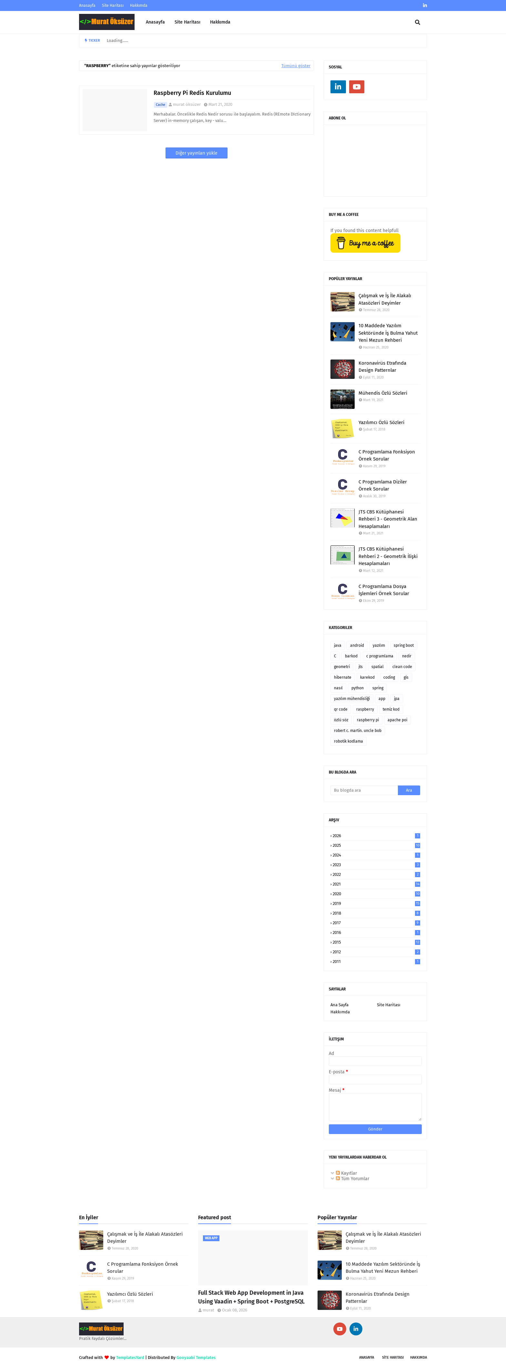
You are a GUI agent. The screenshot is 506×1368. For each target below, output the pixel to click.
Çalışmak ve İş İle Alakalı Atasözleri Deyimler (385, 299)
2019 (376, 903)
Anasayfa (87, 5)
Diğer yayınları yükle (197, 153)
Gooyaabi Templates (196, 1357)
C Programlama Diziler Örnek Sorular (383, 485)
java (337, 645)
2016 (376, 932)
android (357, 645)
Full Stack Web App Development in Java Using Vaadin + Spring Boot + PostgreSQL (251, 1297)
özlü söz (341, 720)
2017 (376, 922)
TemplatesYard (130, 1357)
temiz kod (391, 709)
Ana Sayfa (339, 1004)
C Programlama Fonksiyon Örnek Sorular (387, 455)
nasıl (338, 688)
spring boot (404, 645)
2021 (376, 884)
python (357, 688)
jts (361, 666)
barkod (351, 656)
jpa (397, 698)
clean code (402, 666)
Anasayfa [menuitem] (155, 22)
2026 (376, 835)
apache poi (397, 720)
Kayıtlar (346, 1173)
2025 (376, 845)
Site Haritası (113, 5)
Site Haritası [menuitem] (187, 22)
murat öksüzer (187, 104)
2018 (376, 913)
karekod (367, 677)
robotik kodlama (348, 741)
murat (208, 1310)
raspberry (365, 709)
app (382, 698)
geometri (342, 666)
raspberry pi (368, 720)
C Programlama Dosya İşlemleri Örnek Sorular (384, 590)
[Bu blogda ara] (364, 790)
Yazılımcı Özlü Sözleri (381, 422)
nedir (406, 656)
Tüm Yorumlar (352, 1178)
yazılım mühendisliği (352, 698)
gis (406, 677)
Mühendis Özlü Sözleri (383, 393)
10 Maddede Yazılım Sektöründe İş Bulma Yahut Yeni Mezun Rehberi (388, 333)
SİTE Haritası (393, 1357)
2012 (376, 951)
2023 (376, 864)
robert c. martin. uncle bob (357, 730)
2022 (376, 874)
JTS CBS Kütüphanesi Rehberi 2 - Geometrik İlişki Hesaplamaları (388, 556)
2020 (376, 893)
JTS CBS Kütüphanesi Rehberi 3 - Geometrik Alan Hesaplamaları (388, 519)
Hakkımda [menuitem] (220, 22)
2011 (376, 961)
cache (160, 105)
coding (389, 677)
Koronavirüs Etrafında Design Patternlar (382, 366)
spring (377, 688)
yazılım (379, 645)
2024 (376, 855)
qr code (341, 709)
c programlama (379, 656)
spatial (377, 666)
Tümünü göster (295, 65)
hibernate (342, 677)
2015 (376, 942)
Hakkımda (138, 5)
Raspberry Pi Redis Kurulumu (192, 92)
